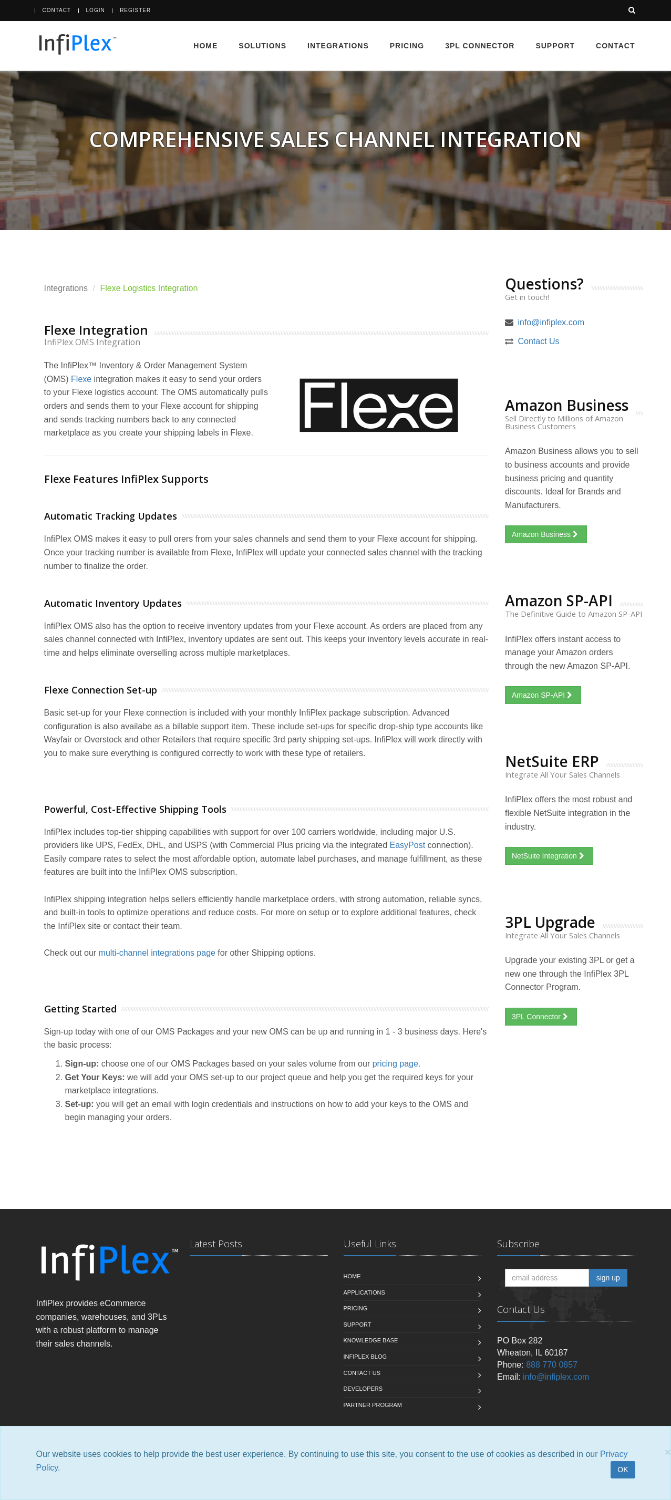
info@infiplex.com (551, 322)
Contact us (362, 1373)
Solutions (262, 46)
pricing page (395, 1063)
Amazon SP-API (543, 695)
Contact (57, 10)
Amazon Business (546, 534)
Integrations (338, 46)
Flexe (81, 379)
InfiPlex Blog (365, 1356)
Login (95, 10)
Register (135, 10)
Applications (364, 1292)
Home (205, 46)
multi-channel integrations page (157, 952)
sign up (608, 1278)
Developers (363, 1388)
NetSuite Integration (549, 856)
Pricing (407, 46)
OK (622, 1469)
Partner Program (373, 1405)
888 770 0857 (551, 1364)
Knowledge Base (371, 1340)
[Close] (668, 1451)
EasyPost (408, 845)
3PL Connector (479, 46)
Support (555, 46)
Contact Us (538, 341)
